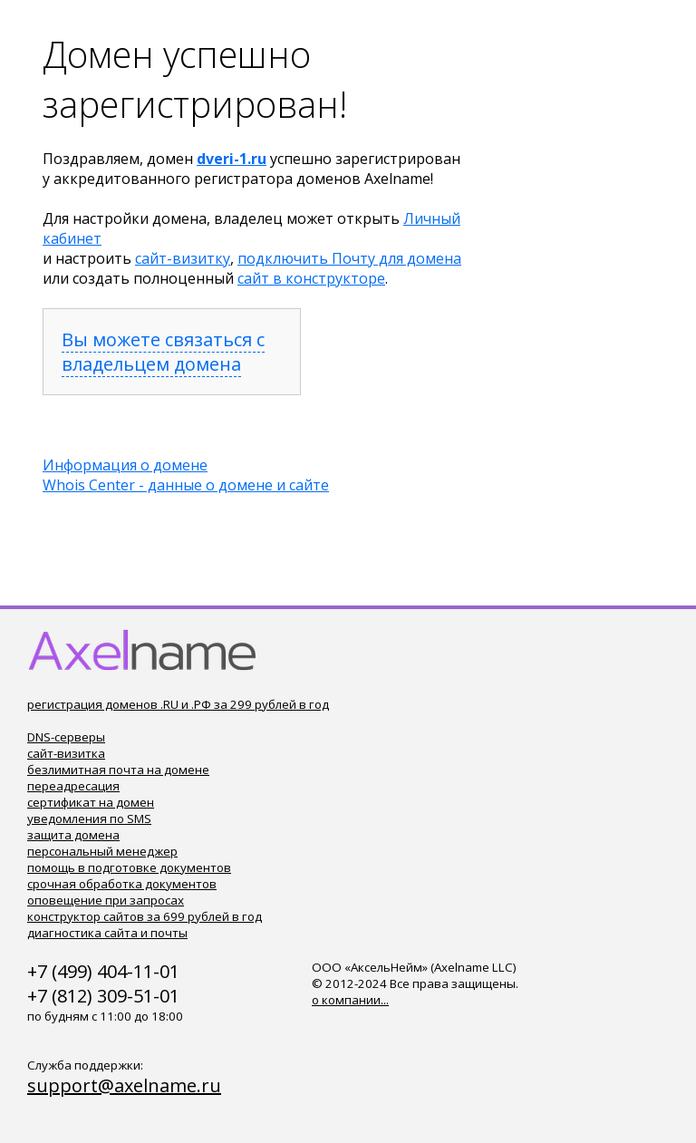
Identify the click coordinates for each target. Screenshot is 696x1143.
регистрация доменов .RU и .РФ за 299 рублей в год (178, 704)
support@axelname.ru (124, 1085)
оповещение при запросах (105, 900)
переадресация (73, 786)
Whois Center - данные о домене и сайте (186, 485)
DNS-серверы (66, 737)
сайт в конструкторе (311, 278)
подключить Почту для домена (349, 258)
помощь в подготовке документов (129, 867)
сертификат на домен (90, 802)
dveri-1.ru (231, 159)
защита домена (73, 835)
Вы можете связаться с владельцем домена (163, 351)
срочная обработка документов (122, 884)
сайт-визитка (66, 753)
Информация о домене (125, 465)
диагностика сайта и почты (107, 933)
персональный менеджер (102, 851)
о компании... (350, 1000)
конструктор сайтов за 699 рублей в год (144, 916)
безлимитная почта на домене (118, 769)
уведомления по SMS (89, 818)
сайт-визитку (182, 258)
